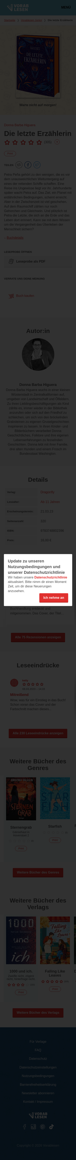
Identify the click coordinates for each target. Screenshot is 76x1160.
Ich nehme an (53, 597)
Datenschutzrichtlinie (50, 577)
